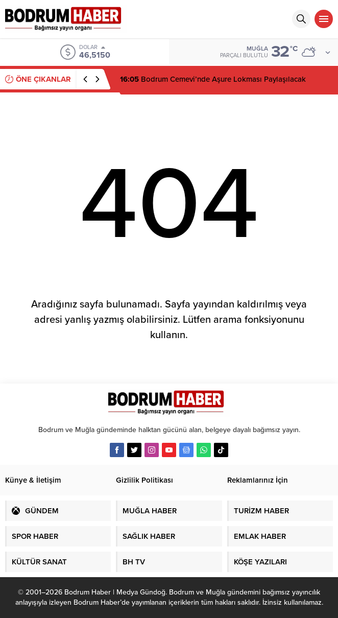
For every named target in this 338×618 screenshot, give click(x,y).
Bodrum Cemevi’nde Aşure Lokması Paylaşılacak (213, 79)
